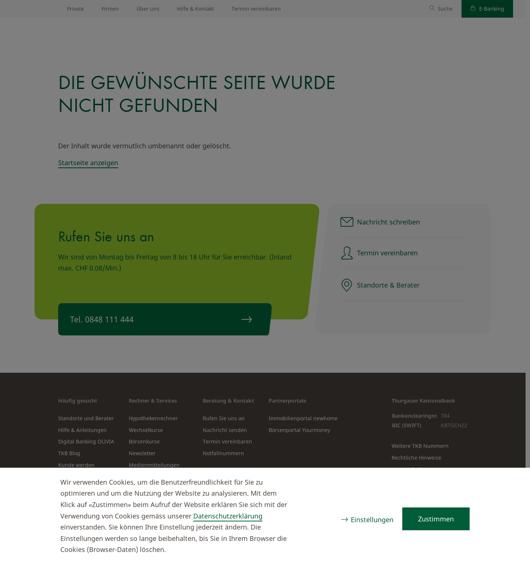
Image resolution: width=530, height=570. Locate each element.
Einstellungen (372, 519)
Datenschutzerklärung (227, 515)
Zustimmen (436, 518)
